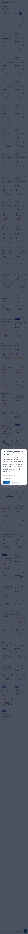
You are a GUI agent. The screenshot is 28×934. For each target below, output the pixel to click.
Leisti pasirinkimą (16, 482)
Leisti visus (6, 482)
